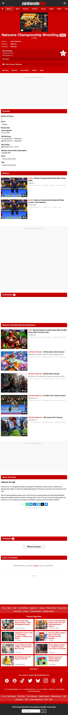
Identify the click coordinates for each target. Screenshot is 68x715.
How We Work (23, 608)
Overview (5, 70)
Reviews (14, 70)
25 (24, 434)
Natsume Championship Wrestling (34, 35)
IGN (64, 696)
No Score (6, 59)
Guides (34, 70)
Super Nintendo (16, 41)
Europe (57, 378)
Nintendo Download (47, 357)
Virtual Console (46, 207)
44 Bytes (44, 689)
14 (24, 195)
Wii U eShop (45, 185)
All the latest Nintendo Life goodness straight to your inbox (34, 707)
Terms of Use (62, 608)
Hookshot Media (13, 689)
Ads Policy (17, 611)
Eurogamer (19, 700)
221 (24, 347)
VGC (26, 700)
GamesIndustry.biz (36, 700)
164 (24, 391)
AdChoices (51, 689)
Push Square (11, 696)
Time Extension (32, 696)
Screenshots (25, 70)
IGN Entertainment (29, 689)
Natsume (14, 44)
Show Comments (34, 547)
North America (59, 357)
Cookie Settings (35, 611)
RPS (51, 700)
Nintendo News (56, 696)
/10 (12, 53)
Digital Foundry (44, 696)
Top (3, 608)
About (9, 608)
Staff (14, 608)
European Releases (60, 422)
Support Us (33, 608)
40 (24, 413)
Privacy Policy (51, 608)
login (36, 566)
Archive (25, 611)
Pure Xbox (21, 696)
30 (24, 217)
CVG (46, 700)
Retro (60, 207)
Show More (34, 669)
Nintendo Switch (46, 337)
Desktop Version (48, 611)
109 (24, 369)
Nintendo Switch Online (9, 159)
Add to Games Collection (12, 64)
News (42, 70)
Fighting (4, 124)
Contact (41, 608)
